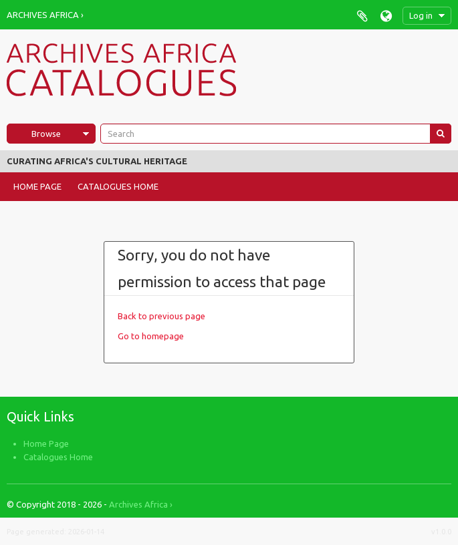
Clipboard (362, 15)
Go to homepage (151, 336)
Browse (46, 133)
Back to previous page (161, 316)
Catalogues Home (118, 186)
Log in (421, 15)
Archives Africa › (45, 14)
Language (386, 15)
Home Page (37, 186)
